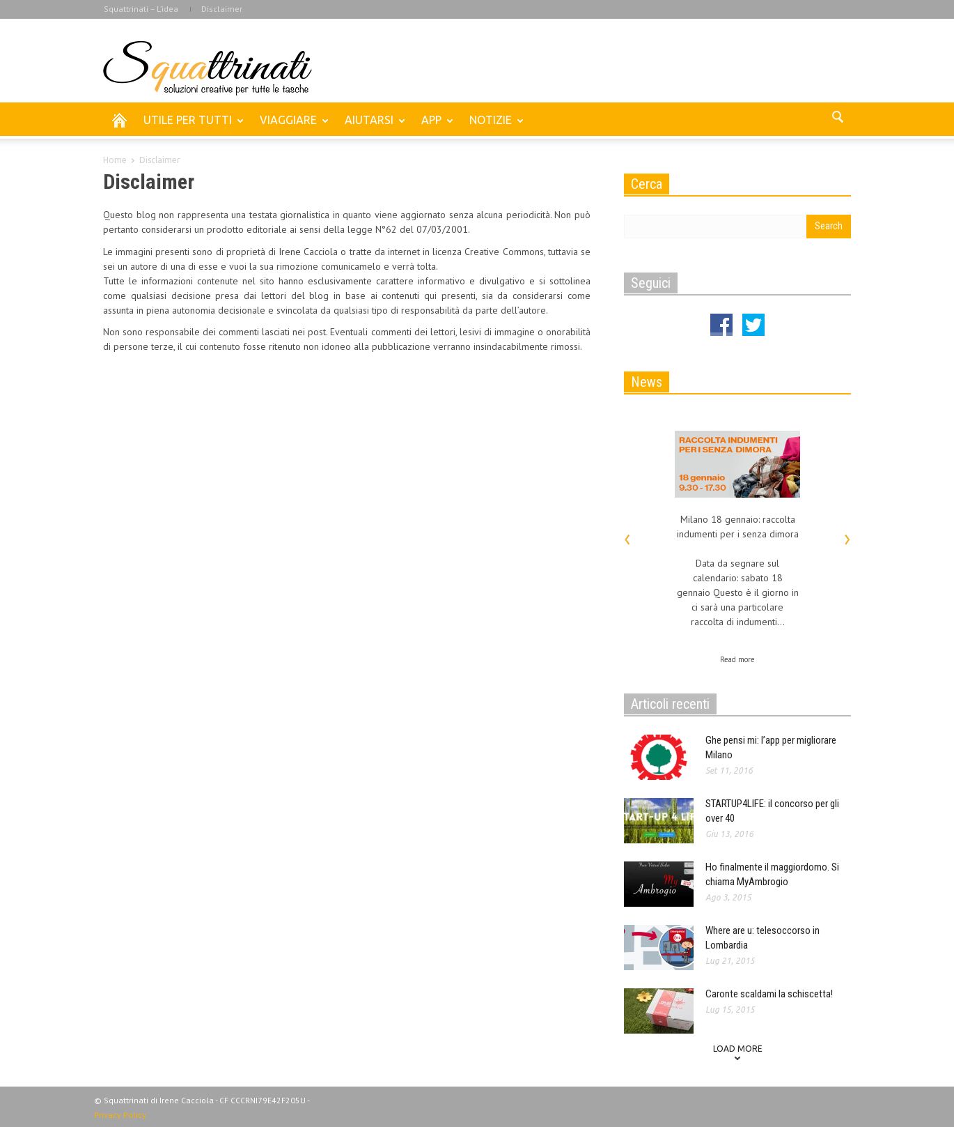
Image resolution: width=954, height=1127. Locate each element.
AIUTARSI (371, 126)
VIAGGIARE (290, 126)
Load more (738, 1048)
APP (433, 126)
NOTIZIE (493, 126)
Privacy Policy (120, 1115)
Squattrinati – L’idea (141, 8)
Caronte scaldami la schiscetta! (769, 994)
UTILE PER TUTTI (190, 126)
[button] (837, 119)
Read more (737, 659)
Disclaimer (221, 8)
